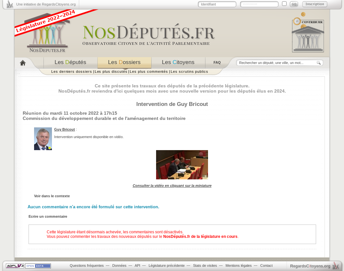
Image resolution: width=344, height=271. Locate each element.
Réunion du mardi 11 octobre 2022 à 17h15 (70, 113)
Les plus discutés (111, 71)
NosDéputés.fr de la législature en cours (200, 236)
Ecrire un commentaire (48, 216)
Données (119, 265)
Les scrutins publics (189, 71)
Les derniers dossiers (71, 71)
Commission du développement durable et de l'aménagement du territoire (104, 118)
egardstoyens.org (310, 266)
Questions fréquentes (87, 265)
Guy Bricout (64, 129)
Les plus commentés (149, 71)
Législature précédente (167, 265)
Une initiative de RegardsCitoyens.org (46, 4)
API (137, 265)
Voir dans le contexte (52, 196)
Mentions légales (239, 265)
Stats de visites (205, 265)
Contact (266, 265)
